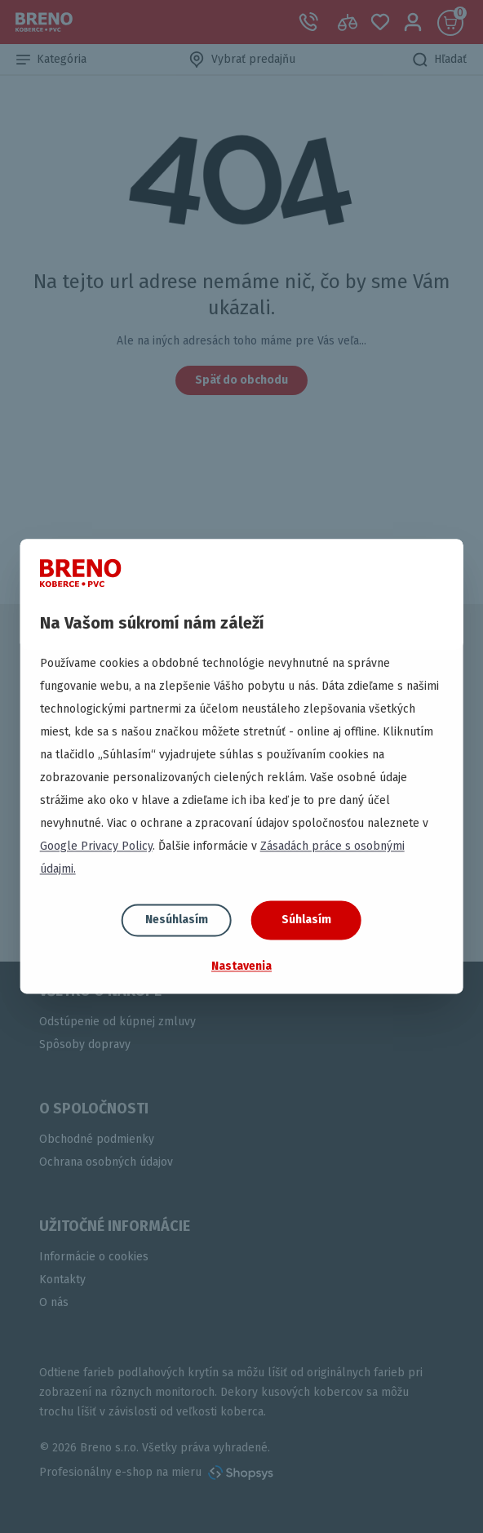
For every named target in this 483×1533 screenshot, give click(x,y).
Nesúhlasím (176, 919)
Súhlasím (306, 919)
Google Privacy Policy (96, 846)
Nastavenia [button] (241, 966)
